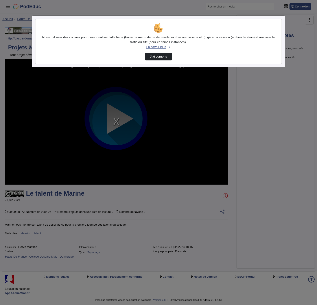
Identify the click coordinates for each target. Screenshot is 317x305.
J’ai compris (158, 56)
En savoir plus (158, 47)
